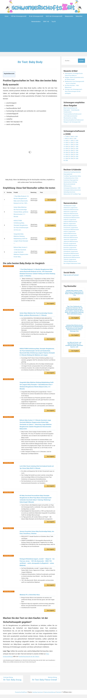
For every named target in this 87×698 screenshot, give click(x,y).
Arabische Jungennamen (71, 223)
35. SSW (72, 160)
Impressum (40, 696)
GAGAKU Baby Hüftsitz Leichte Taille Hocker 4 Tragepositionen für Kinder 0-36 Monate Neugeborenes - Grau (74, 297)
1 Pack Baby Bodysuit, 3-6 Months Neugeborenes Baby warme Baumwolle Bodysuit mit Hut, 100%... (21, 198)
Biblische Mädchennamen (71, 229)
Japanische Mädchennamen (72, 245)
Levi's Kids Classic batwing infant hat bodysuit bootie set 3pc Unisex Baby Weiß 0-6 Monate (37, 460)
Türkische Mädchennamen (71, 265)
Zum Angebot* (51, 198)
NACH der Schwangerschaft (54, 16)
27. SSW (77, 154)
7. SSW (66, 142)
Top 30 (54, 21)
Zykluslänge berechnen (70, 196)
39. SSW (77, 162)
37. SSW (66, 162)
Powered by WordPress (19, 696)
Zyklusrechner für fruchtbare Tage (73, 198)
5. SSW (72, 140)
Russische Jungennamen (71, 251)
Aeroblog (34, 696)
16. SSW (66, 148)
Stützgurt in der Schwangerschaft (73, 126)
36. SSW (77, 160)
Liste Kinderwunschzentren (71, 118)
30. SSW (77, 156)
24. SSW (77, 152)
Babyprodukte (69, 16)
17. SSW (72, 148)
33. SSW (77, 158)
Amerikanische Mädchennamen (73, 221)
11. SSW (72, 144)
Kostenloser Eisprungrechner (72, 184)
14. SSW (72, 146)
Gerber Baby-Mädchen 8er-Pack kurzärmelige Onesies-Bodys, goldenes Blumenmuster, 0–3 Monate (21, 206)
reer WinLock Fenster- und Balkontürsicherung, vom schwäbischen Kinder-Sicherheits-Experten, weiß (74, 349)
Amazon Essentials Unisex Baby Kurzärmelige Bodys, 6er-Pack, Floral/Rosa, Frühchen (37, 529)
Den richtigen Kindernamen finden (73, 267)
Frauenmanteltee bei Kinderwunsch (74, 116)
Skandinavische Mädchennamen (73, 261)
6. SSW (77, 140)
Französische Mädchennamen (72, 233)
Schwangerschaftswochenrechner (74, 194)
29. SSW (72, 156)
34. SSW (66, 160)
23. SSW (72, 152)
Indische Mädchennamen (71, 237)
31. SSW (66, 158)
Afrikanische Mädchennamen (72, 213)
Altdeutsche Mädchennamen (72, 217)
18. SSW (77, 148)
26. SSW (72, 154)
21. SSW (77, 150)
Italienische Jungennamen (71, 239)
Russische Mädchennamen (71, 253)
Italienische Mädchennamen (72, 241)
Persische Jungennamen (71, 247)
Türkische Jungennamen (71, 263)
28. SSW (66, 156)
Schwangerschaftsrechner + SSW (73, 192)
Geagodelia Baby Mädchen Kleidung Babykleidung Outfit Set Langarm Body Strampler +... (21, 224)
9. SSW (76, 142)
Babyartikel (79, 16)
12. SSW (77, 144)
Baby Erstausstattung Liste (71, 110)
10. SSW (66, 144)
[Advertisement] (44, 40)
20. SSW (72, 150)
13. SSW (66, 146)
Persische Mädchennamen (71, 249)
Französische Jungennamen (72, 231)
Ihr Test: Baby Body (30, 62)
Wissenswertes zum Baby (71, 120)
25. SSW (66, 154)
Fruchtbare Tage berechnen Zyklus (74, 180)
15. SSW (77, 146)
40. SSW (66, 164)
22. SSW (66, 152)
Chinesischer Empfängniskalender (74, 176)
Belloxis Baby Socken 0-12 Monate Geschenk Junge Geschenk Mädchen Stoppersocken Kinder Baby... (20, 234)
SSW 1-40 (46, 21)
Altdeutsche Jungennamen (71, 215)
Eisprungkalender (69, 178)
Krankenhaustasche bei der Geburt (31, 657)
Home (6, 16)
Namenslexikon (36, 21)
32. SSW (72, 158)
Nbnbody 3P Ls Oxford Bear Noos (31, 594)
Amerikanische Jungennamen (72, 219)
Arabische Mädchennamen (71, 225)
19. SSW (66, 150)
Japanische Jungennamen (71, 243)
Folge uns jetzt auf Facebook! (72, 279)
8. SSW (71, 142)
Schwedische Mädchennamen (72, 257)
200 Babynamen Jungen (71, 209)
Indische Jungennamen (70, 235)
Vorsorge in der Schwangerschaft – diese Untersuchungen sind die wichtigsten (74, 93)
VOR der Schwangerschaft (18, 16)
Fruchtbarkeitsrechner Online (72, 182)
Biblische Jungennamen (71, 227)
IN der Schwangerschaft (36, 16)
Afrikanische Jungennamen (72, 211)
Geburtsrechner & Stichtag (71, 186)
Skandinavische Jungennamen (73, 259)
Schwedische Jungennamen (72, 255)
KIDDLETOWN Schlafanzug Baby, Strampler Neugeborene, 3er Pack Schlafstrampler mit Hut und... (21, 215)
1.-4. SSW (66, 140)
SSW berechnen (68, 190)
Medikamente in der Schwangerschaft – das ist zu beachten (73, 83)
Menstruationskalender (70, 188)
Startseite (61, 696)
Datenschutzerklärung (51, 696)
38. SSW (72, 162)
